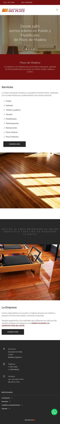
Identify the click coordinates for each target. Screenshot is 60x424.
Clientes (5, 409)
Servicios (5, 401)
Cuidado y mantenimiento (11, 405)
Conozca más (14, 144)
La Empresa (6, 398)
